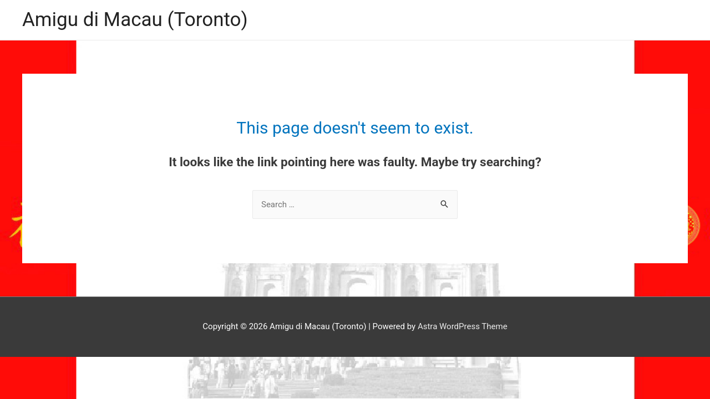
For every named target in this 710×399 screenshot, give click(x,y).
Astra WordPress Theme (463, 326)
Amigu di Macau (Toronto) (135, 19)
